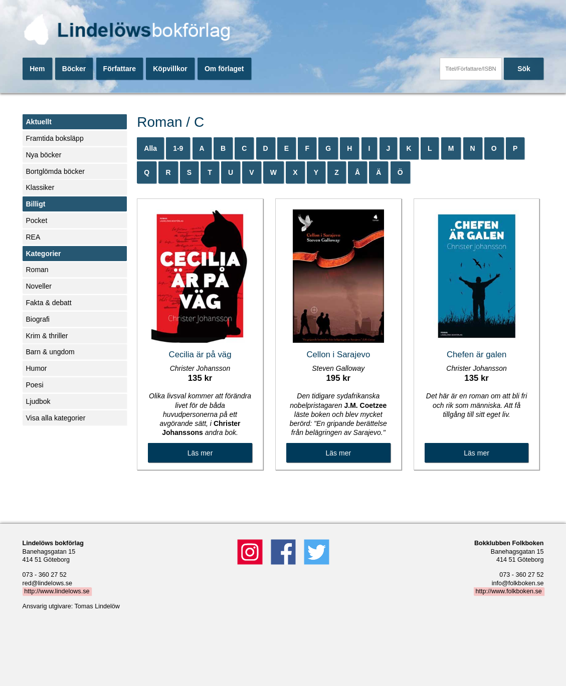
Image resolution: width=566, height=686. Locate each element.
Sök (523, 69)
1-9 (178, 148)
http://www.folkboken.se (508, 591)
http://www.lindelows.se (56, 591)
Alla (150, 148)
